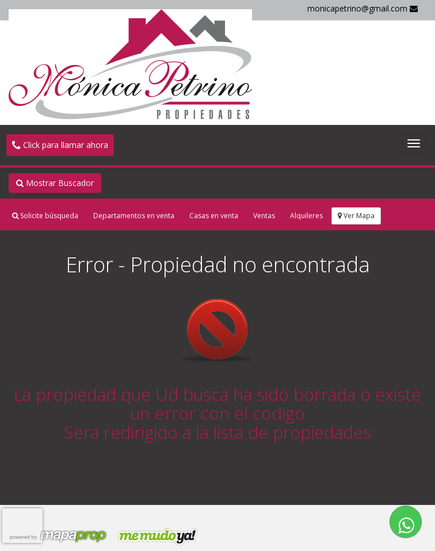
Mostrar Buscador (55, 182)
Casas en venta (213, 216)
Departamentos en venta (133, 216)
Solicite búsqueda (45, 216)
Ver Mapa (356, 216)
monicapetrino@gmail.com (362, 8)
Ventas (264, 216)
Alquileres (306, 216)
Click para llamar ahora (60, 144)
